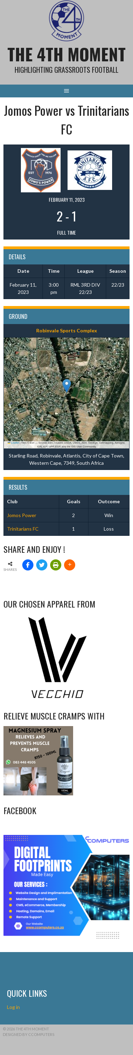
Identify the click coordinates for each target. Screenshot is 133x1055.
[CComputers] (66, 938)
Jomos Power (21, 515)
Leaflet (13, 442)
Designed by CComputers (28, 1034)
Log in (14, 1007)
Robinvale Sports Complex (66, 330)
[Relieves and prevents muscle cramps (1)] (38, 793)
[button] (66, 386)
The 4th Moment (66, 54)
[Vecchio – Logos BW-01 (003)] (57, 699)
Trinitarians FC (23, 529)
